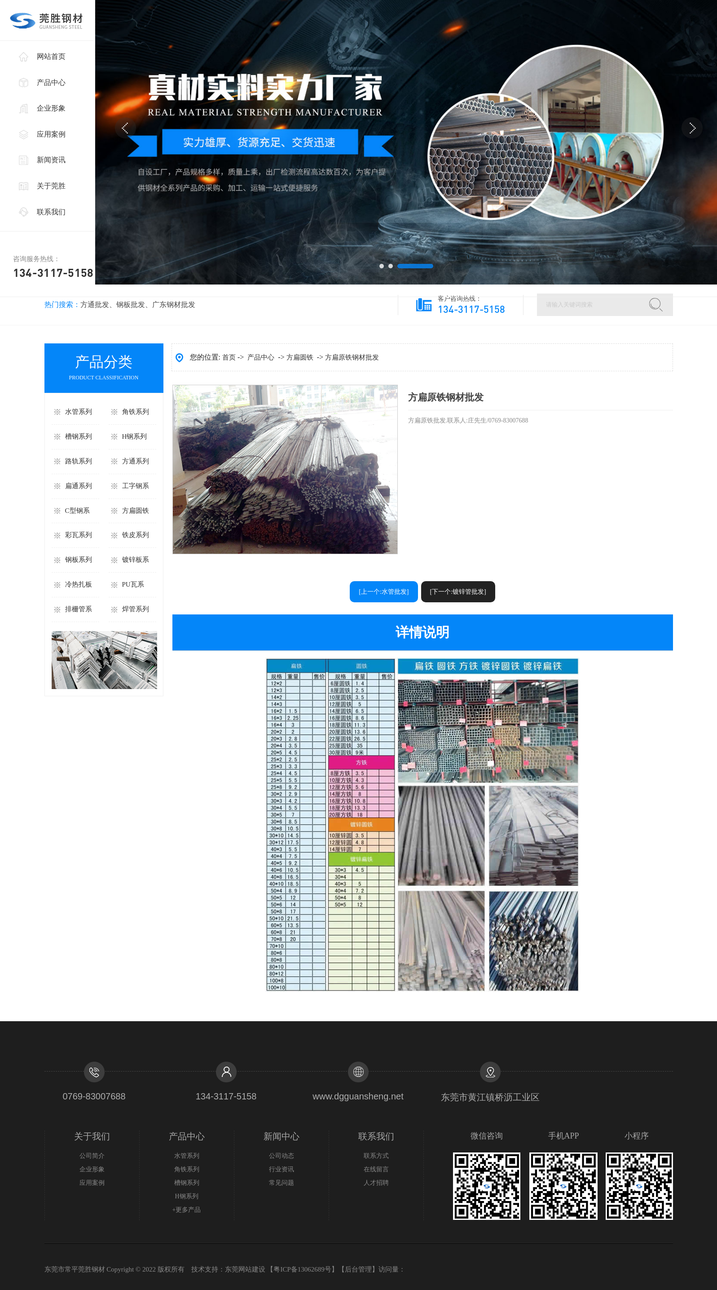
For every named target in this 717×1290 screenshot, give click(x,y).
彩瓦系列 (78, 534)
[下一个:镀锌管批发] (458, 591)
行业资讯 (281, 1169)
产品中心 (51, 82)
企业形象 (51, 108)
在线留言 (376, 1169)
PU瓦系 (133, 584)
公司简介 (92, 1155)
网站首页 (51, 56)
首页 (229, 357)
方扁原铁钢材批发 (352, 357)
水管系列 (78, 411)
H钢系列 (134, 436)
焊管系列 (135, 609)
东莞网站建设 (245, 1269)
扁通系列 (78, 485)
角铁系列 (135, 411)
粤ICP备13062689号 (302, 1269)
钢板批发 (130, 304)
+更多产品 (186, 1209)
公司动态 (281, 1155)
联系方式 (376, 1155)
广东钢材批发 (173, 304)
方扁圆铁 (135, 510)
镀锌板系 (135, 559)
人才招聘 (376, 1182)
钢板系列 (78, 559)
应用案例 (51, 134)
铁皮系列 (135, 534)
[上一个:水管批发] (384, 591)
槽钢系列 (78, 436)
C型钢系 (77, 510)
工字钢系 (135, 485)
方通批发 (94, 304)
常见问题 (281, 1182)
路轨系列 (78, 461)
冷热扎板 (78, 584)
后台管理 (358, 1269)
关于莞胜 (51, 186)
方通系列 (135, 461)
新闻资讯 (51, 160)
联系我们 (51, 212)
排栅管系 (78, 609)
